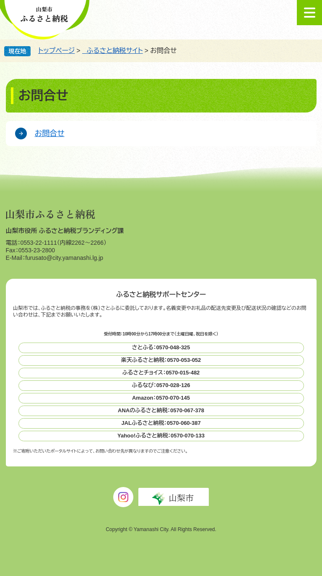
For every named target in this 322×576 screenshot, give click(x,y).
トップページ (56, 50)
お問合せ (50, 133)
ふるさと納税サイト (112, 50)
